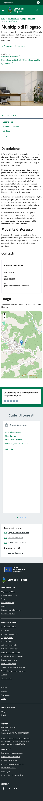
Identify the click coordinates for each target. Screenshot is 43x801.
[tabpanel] (21, 468)
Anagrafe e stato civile (9, 634)
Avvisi (3, 698)
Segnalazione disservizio (10, 756)
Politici (3, 606)
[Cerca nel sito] (37, 10)
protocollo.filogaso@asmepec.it (17, 741)
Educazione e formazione (10, 652)
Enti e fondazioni (7, 602)
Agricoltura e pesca (8, 626)
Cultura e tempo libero (9, 648)
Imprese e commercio (9, 659)
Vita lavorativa (6, 678)
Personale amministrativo (11, 610)
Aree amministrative (9, 595)
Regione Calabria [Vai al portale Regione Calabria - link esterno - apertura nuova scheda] (8, 3)
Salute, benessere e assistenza (13, 667)
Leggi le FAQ (6, 749)
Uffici (3, 599)
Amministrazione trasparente (12, 764)
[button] (21, 342)
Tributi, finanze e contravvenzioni (13, 671)
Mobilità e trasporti (8, 663)
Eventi (3, 715)
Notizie (4, 691)
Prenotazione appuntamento (12, 752)
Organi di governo (8, 591)
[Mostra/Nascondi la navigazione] (2, 9)
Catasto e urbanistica (9, 645)
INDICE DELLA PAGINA (21, 115)
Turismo (4, 674)
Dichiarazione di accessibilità (12, 775)
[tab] (17, 517)
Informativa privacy (8, 767)
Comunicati (5, 695)
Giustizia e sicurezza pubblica (12, 656)
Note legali (5, 771)
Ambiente (5, 630)
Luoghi (3, 711)
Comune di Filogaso (14, 265)
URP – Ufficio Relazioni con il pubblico (15, 738)
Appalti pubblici (7, 637)
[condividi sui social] (6, 46)
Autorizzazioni (6, 641)
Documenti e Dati (8, 613)
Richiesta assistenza (9, 760)
